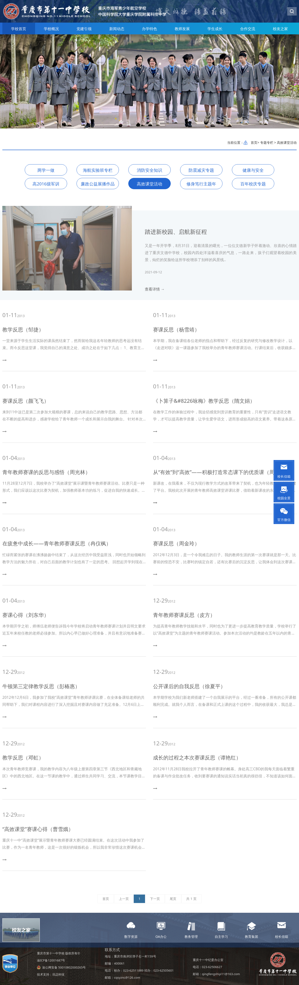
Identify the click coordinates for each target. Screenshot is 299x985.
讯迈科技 (58, 974)
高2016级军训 (45, 184)
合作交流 (247, 28)
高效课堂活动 (149, 184)
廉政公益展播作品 (98, 184)
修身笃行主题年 (201, 184)
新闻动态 (116, 28)
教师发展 (182, 28)
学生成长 (214, 28)
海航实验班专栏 (98, 170)
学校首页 (18, 28)
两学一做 (45, 170)
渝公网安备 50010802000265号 (64, 967)
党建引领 (84, 28)
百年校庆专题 (253, 184)
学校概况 (51, 28)
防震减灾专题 (201, 170)
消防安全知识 (149, 170)
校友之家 (280, 28)
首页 (254, 142)
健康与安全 (253, 170)
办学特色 (149, 28)
